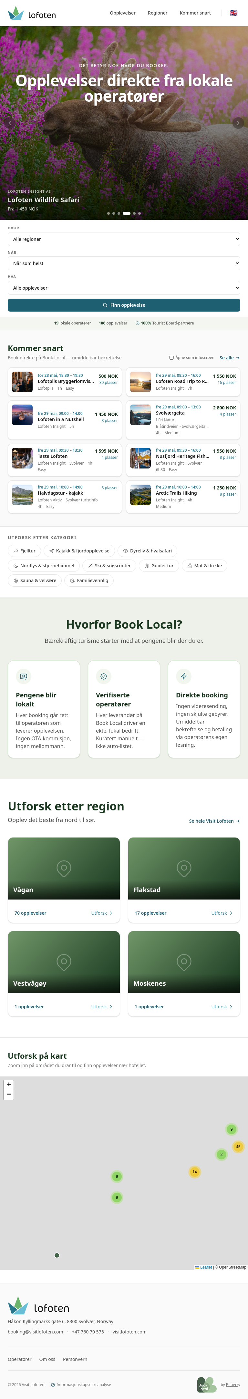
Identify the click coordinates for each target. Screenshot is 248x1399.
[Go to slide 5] (134, 213)
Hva (12, 276)
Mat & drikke (204, 565)
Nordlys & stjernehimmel (43, 565)
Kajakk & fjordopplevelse (79, 551)
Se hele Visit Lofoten (214, 821)
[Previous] (10, 123)
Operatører (20, 1359)
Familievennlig (89, 580)
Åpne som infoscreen (191, 357)
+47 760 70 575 (88, 1332)
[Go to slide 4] (126, 213)
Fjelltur (24, 551)
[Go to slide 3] (119, 213)
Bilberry (233, 1384)
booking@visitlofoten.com (35, 1332)
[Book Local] (207, 1385)
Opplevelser (123, 13)
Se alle (230, 358)
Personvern (75, 1359)
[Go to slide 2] (113, 213)
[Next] (238, 123)
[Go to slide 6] (139, 213)
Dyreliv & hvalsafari (147, 551)
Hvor (13, 227)
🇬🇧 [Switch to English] (234, 12)
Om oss (47, 1359)
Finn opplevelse (124, 305)
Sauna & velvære (34, 580)
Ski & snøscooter (109, 565)
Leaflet (203, 1267)
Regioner (158, 13)
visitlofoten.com (130, 1332)
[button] (116, 1176)
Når (12, 252)
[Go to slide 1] (108, 213)
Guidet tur (159, 565)
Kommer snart (195, 13)
